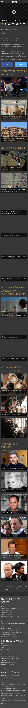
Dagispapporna (4, 664)
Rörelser (2, 610)
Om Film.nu (3, 675)
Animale (2, 626)
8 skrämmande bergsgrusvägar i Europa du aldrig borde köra (13, 695)
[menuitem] (2, 594)
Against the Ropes (4, 651)
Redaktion (3, 679)
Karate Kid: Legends (5, 636)
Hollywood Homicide (5, 653)
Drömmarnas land (4, 660)
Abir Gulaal (3, 618)
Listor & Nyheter (13, 147)
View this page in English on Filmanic (9, 29)
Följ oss (2, 682)
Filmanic (2, 684)
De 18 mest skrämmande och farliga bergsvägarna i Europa (13, 690)
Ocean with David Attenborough (7, 616)
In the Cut (3, 643)
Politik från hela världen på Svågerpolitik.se (13, 291)
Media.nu (3, 700)
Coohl (2, 686)
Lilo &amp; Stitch (4, 634)
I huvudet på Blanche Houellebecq (8, 608)
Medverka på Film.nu (5, 680)
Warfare (2, 614)
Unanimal (3, 612)
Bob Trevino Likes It (5, 606)
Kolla (2, 693)
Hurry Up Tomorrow (5, 630)
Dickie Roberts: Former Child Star (7, 658)
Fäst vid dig (3, 667)
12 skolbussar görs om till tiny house (8, 688)
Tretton (2, 647)
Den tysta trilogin (4, 621)
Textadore (3, 698)
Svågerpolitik (3, 703)
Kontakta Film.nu (4, 677)
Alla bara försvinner (5, 656)
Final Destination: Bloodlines (6, 628)
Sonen (2, 649)
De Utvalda (3, 645)
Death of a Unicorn (5, 620)
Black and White (4, 654)
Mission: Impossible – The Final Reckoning (9, 632)
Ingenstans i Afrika (4, 666)
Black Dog (3, 605)
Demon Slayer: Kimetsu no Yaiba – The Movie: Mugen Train (13, 623)
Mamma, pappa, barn (5, 662)
